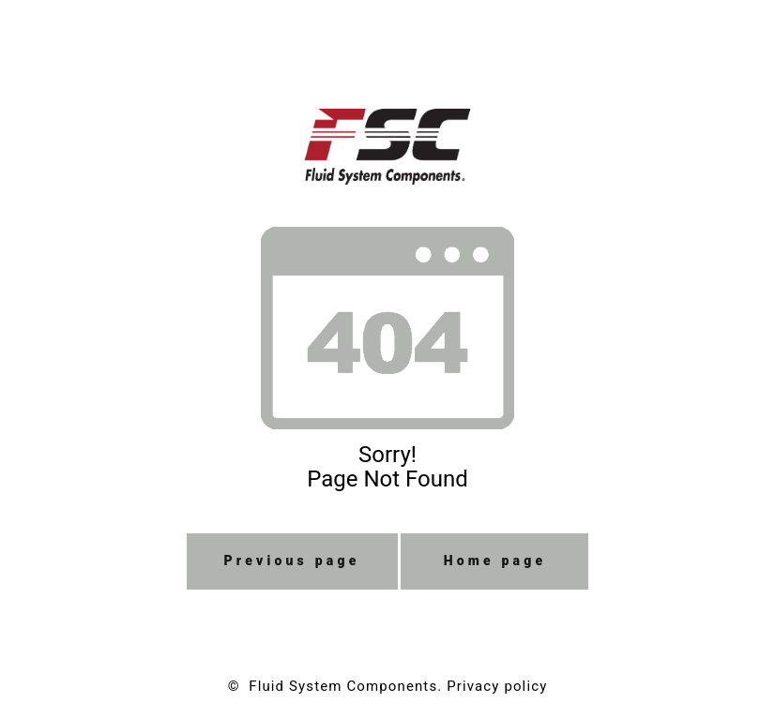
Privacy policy (497, 686)
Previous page (292, 560)
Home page (495, 560)
